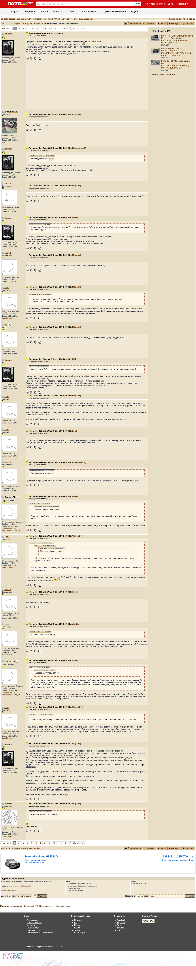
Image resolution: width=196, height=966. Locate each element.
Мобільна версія (62, 906)
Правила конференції (11, 906)
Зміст (162, 23)
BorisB (29, 886)
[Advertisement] (87, 87)
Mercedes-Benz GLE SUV (41, 856)
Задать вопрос (157, 3)
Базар (72, 11)
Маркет (29, 11)
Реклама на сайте (34, 923)
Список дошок (8, 19)
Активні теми (39, 19)
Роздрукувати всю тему (8, 890)
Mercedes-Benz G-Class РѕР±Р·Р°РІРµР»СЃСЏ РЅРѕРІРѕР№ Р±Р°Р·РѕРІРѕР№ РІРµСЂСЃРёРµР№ (176, 51)
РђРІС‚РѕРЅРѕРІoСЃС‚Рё (163, 74)
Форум (14, 11)
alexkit (7, 183)
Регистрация (181, 3)
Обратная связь (33, 930)
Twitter (120, 925)
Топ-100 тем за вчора (58, 19)
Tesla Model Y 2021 (9, 836)
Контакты (31, 925)
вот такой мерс (95, 41)
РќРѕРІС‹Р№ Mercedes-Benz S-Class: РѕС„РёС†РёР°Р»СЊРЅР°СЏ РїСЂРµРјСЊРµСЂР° (176, 64)
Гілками (187, 23)
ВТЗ (3, 142)
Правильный (78, 148)
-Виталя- (8, 804)
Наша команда (33, 928)
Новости (57, 11)
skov (6, 287)
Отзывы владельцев (34, 862)
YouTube (120, 928)
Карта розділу (46, 906)
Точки (43, 11)
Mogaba (8, 34)
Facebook (121, 920)
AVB (10, 886)
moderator (23, 886)
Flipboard (121, 923)
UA (5, 324)
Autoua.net (6, 23)
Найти (137, 4)
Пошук (74, 19)
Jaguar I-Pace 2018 (9, 528)
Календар (28, 906)
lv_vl (6, 396)
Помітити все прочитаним (182, 19)
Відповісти (133, 23)
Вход (170, 3)
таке (47, 125)
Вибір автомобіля (31, 23)
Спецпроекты (32, 920)
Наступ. (173, 23)
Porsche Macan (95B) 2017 (12, 530)
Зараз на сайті (24, 19)
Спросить (148, 921)
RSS (119, 930)
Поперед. (149, 23)
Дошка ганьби (86, 19)
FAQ (36, 906)
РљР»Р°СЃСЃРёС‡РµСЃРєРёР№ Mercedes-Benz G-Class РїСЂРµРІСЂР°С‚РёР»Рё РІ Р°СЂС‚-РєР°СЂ (177, 39)
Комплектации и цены (35, 860)
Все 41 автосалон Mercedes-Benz (178, 860)
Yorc (14, 886)
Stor (18, 886)
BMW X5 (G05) (7, 318)
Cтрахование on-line (113, 11)
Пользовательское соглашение (40, 933)
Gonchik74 (77, 536)
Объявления (89, 11)
